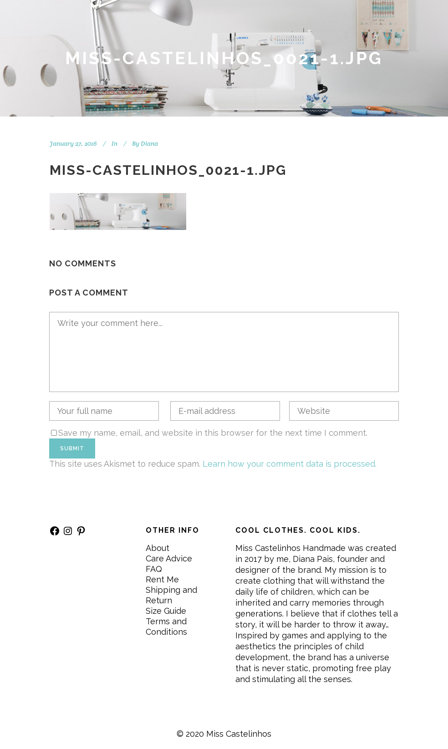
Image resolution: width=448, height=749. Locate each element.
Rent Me (162, 579)
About (157, 548)
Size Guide (166, 611)
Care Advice (169, 558)
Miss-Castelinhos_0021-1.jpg (168, 170)
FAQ (154, 569)
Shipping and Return (171, 595)
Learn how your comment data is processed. (290, 464)
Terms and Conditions (166, 627)
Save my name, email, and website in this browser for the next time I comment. (212, 433)
